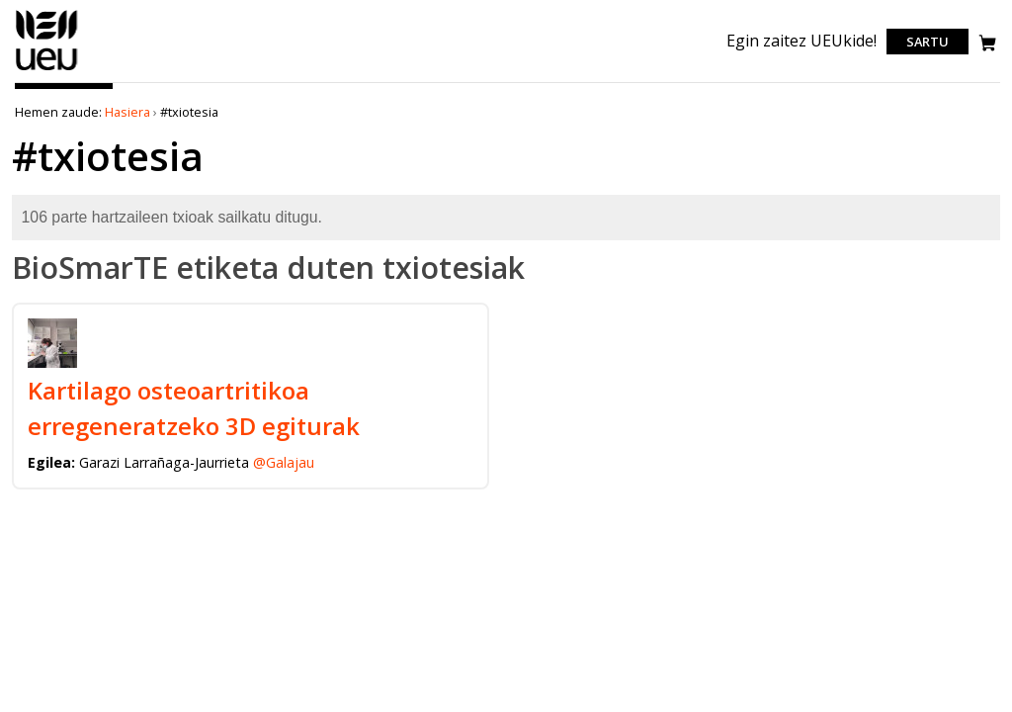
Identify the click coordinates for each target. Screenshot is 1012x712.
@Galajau (283, 462)
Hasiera (127, 112)
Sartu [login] (927, 41)
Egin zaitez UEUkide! (801, 40)
